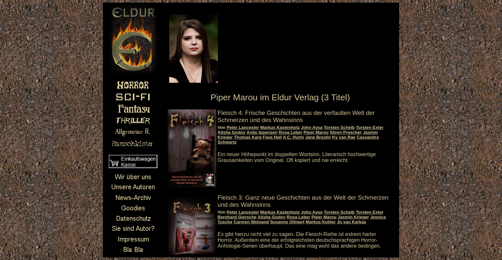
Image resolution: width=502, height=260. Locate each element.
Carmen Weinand (251, 221)
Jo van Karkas (351, 221)
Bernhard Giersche (237, 217)
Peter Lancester (243, 127)
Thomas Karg (247, 137)
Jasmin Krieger (353, 217)
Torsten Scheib (339, 127)
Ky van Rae (344, 137)
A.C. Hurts (293, 137)
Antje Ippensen (262, 132)
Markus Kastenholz (280, 127)
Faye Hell (272, 137)
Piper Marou (316, 132)
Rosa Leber (290, 132)
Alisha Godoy (231, 132)
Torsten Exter (369, 127)
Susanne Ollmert (287, 221)
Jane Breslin (318, 137)
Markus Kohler (321, 221)
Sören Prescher (346, 132)
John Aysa (311, 127)
